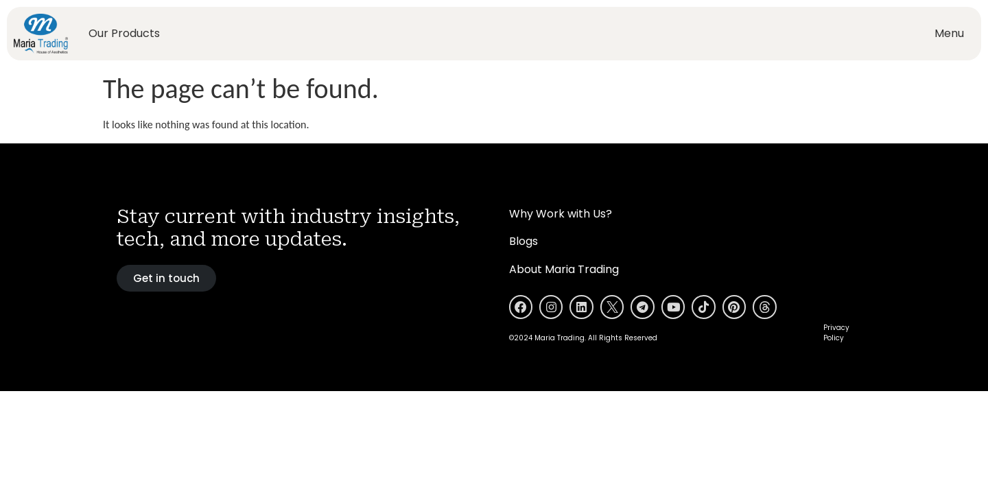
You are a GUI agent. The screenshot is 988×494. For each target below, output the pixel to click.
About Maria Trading (564, 269)
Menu (949, 33)
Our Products (124, 33)
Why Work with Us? (560, 214)
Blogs (523, 241)
